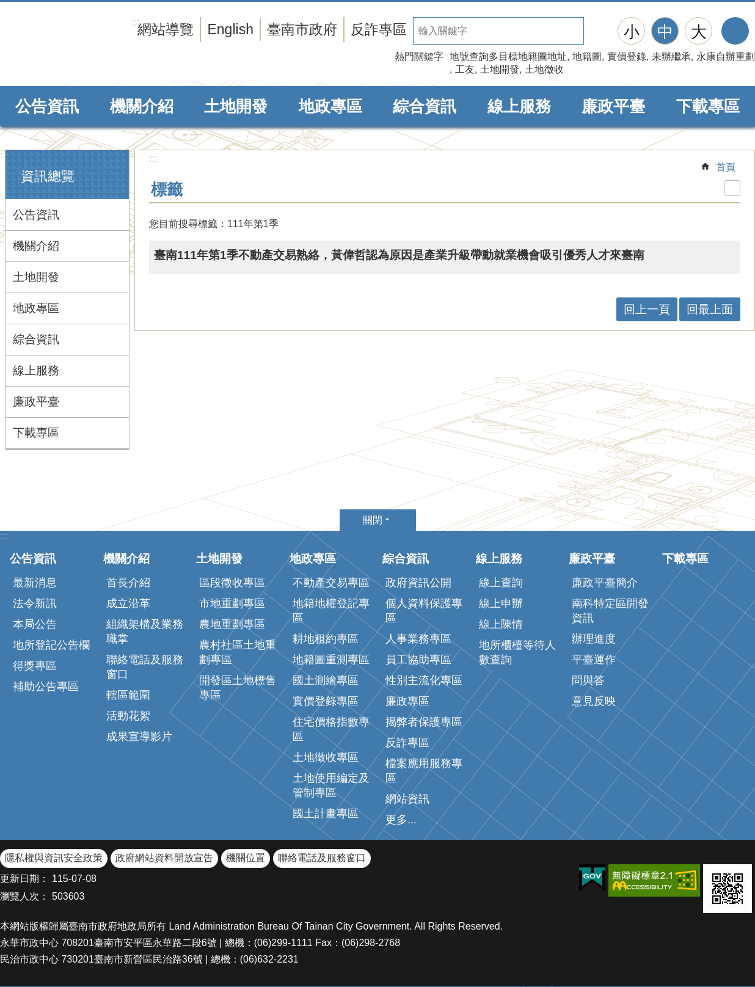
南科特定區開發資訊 (610, 610)
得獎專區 (35, 666)
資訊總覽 (48, 176)
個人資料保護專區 (423, 610)
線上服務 (519, 106)
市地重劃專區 (232, 603)
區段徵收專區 (232, 583)
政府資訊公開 (418, 583)
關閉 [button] (372, 520)
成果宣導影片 (139, 736)
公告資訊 (47, 106)
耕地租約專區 (326, 639)
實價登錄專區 (326, 701)
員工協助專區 (418, 660)
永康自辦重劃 (725, 56)
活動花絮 (128, 716)
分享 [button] (735, 31)
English (230, 29)
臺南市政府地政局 (99, 44)
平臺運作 (594, 660)
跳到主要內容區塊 (6, 6)
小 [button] (632, 31)
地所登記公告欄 (51, 645)
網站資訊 (407, 799)
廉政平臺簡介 (605, 583)
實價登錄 (626, 56)
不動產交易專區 (331, 583)
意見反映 (594, 701)
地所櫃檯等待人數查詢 (517, 652)
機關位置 (245, 858)
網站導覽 (165, 29)
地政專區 (330, 106)
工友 (465, 69)
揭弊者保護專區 (423, 722)
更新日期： (24, 878)
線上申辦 (501, 603)
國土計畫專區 (326, 813)
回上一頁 (647, 309)
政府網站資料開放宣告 (164, 858)
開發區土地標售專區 (237, 687)
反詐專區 (379, 29)
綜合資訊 (424, 106)
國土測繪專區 (326, 680)
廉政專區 (407, 701)
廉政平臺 (613, 106)
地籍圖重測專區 (331, 660)
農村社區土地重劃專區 (237, 652)
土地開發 (499, 69)
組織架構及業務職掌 (144, 631)
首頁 (725, 167)
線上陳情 (501, 624)
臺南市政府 (302, 29)
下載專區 (708, 106)
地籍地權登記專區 (331, 610)
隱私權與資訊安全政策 (54, 858)
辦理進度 (594, 639)
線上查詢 (501, 583)
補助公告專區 (46, 686)
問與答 (588, 680)
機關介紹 (141, 106)
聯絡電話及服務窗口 (144, 667)
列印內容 (732, 188)
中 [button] (665, 31)
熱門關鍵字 (419, 56)
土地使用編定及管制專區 (331, 785)
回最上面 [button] (710, 309)
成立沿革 (128, 603)
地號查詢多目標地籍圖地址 (508, 56)
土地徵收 (544, 69)
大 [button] (699, 31)
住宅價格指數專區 (331, 729)
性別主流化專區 (423, 680)
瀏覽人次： (24, 896)
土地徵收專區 (326, 757)
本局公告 (35, 624)
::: (4, 155)
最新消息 (35, 583)
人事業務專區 (418, 639)
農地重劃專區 (232, 624)
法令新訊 (35, 603)
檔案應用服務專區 (423, 770)
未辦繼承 (671, 56)
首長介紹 (128, 583)
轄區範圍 (128, 695)
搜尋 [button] (597, 31)
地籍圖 (587, 56)
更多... (401, 820)
